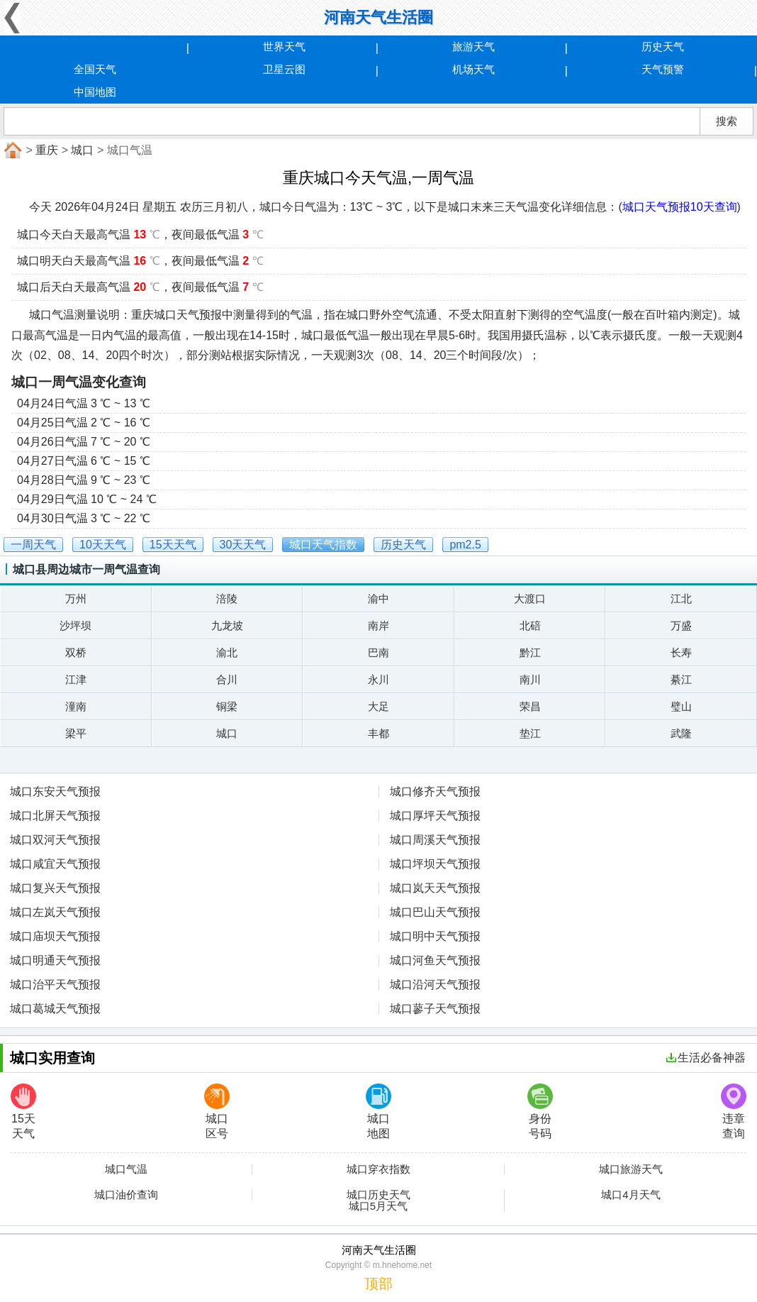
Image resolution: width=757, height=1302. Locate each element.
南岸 (378, 625)
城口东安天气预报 (55, 791)
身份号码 (540, 1111)
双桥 (75, 652)
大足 (378, 706)
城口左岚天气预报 (55, 912)
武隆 (681, 733)
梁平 (75, 733)
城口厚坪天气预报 (435, 816)
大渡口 (530, 598)
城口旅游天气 (631, 1169)
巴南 (378, 652)
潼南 (75, 706)
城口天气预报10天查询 (679, 207)
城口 (82, 150)
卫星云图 (284, 69)
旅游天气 (473, 46)
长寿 (681, 652)
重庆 (46, 150)
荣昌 (530, 706)
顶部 (378, 1283)
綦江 (681, 679)
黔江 (530, 652)
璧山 (681, 706)
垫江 (530, 733)
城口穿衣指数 (378, 1169)
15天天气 (23, 1111)
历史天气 (662, 46)
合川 (226, 679)
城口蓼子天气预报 (435, 1009)
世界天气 (284, 46)
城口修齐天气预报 (435, 791)
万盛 (681, 625)
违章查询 (733, 1111)
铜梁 (226, 706)
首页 (11, 150)
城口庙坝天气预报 (55, 936)
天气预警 (662, 69)
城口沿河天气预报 (435, 984)
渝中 (378, 598)
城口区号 (217, 1111)
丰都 (378, 733)
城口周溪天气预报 (435, 840)
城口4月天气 (630, 1195)
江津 (75, 679)
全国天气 (95, 69)
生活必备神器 (706, 1058)
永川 (378, 679)
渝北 (226, 652)
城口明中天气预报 (435, 936)
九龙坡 (227, 625)
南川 (530, 679)
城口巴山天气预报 (435, 912)
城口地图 (378, 1111)
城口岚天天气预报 (435, 888)
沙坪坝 (75, 625)
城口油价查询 (126, 1195)
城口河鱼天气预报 (435, 960)
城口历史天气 (378, 1195)
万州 (75, 598)
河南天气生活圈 (378, 17)
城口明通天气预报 (55, 960)
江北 (681, 598)
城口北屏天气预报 (55, 816)
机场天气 (473, 69)
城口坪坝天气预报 (435, 864)
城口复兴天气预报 (55, 888)
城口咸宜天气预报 (55, 864)
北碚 (530, 625)
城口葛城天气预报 (55, 1009)
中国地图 (95, 92)
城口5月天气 (378, 1206)
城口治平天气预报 (55, 984)
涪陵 (226, 598)
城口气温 (126, 1169)
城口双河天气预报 (55, 840)
